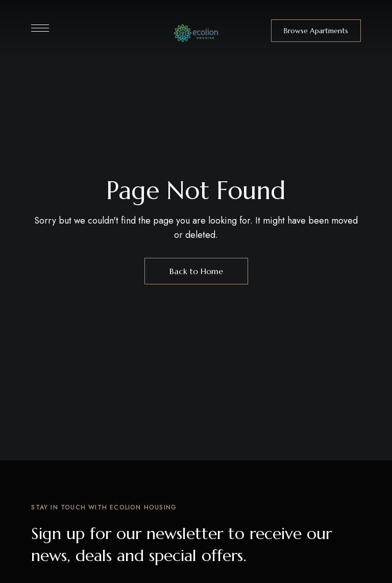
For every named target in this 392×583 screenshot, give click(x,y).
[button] (316, 30)
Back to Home (196, 271)
